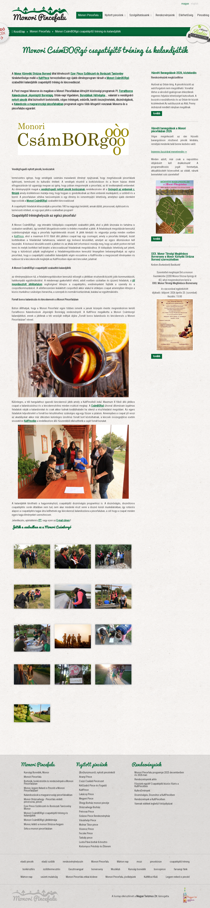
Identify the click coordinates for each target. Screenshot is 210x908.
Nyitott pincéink (115, 15)
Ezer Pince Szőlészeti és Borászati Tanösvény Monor (47, 807)
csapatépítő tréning (180, 861)
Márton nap (123, 861)
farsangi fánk (180, 869)
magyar (185, 3)
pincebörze (156, 861)
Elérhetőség (186, 15)
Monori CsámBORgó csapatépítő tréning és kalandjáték (46, 814)
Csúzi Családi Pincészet (91, 781)
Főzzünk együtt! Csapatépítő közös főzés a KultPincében (157, 785)
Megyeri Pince (86, 798)
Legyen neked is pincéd (178, 877)
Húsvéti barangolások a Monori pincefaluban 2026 (168, 130)
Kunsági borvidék (137, 869)
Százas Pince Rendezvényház (94, 816)
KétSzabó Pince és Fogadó (93, 785)
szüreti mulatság (49, 877)
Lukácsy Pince (86, 794)
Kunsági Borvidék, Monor (36, 772)
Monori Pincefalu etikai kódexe (81, 877)
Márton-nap (26, 877)
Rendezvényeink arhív (146, 779)
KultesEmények (142, 790)
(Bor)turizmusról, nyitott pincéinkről (97, 772)
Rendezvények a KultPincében (150, 799)
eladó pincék (26, 861)
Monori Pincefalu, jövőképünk (121, 877)
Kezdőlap (18, 31)
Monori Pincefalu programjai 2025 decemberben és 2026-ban (159, 773)
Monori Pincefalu (89, 15)
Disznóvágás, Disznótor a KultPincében (155, 794)
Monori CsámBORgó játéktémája (40, 819)
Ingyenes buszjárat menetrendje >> (169, 151)
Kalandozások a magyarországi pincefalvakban (48, 794)
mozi (139, 861)
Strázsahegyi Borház (89, 807)
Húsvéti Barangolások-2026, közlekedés (173, 73)
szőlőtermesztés (51, 869)
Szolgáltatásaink (140, 15)
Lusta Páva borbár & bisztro (93, 842)
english (194, 3)
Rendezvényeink (165, 15)
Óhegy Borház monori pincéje (94, 802)
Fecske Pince (86, 833)
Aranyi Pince (85, 776)
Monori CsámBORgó (37, 200)
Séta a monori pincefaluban (38, 828)
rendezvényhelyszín (73, 861)
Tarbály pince (86, 837)
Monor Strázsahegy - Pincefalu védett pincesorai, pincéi (43, 800)
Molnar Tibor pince (88, 824)
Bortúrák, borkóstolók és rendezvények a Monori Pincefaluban (48, 782)
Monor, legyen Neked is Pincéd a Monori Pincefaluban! (44, 789)
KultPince (19, 236)
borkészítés (29, 869)
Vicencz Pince (86, 829)
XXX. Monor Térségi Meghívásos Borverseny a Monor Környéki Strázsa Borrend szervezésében (172, 256)
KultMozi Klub (151, 877)
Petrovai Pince (86, 811)
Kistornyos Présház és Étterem (95, 846)
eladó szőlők (48, 861)
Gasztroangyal (75, 869)
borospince (160, 869)
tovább (156, 113)
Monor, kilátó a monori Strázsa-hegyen (44, 824)
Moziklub (115, 869)
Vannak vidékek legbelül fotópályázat (154, 803)
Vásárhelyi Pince (87, 820)
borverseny (97, 869)
